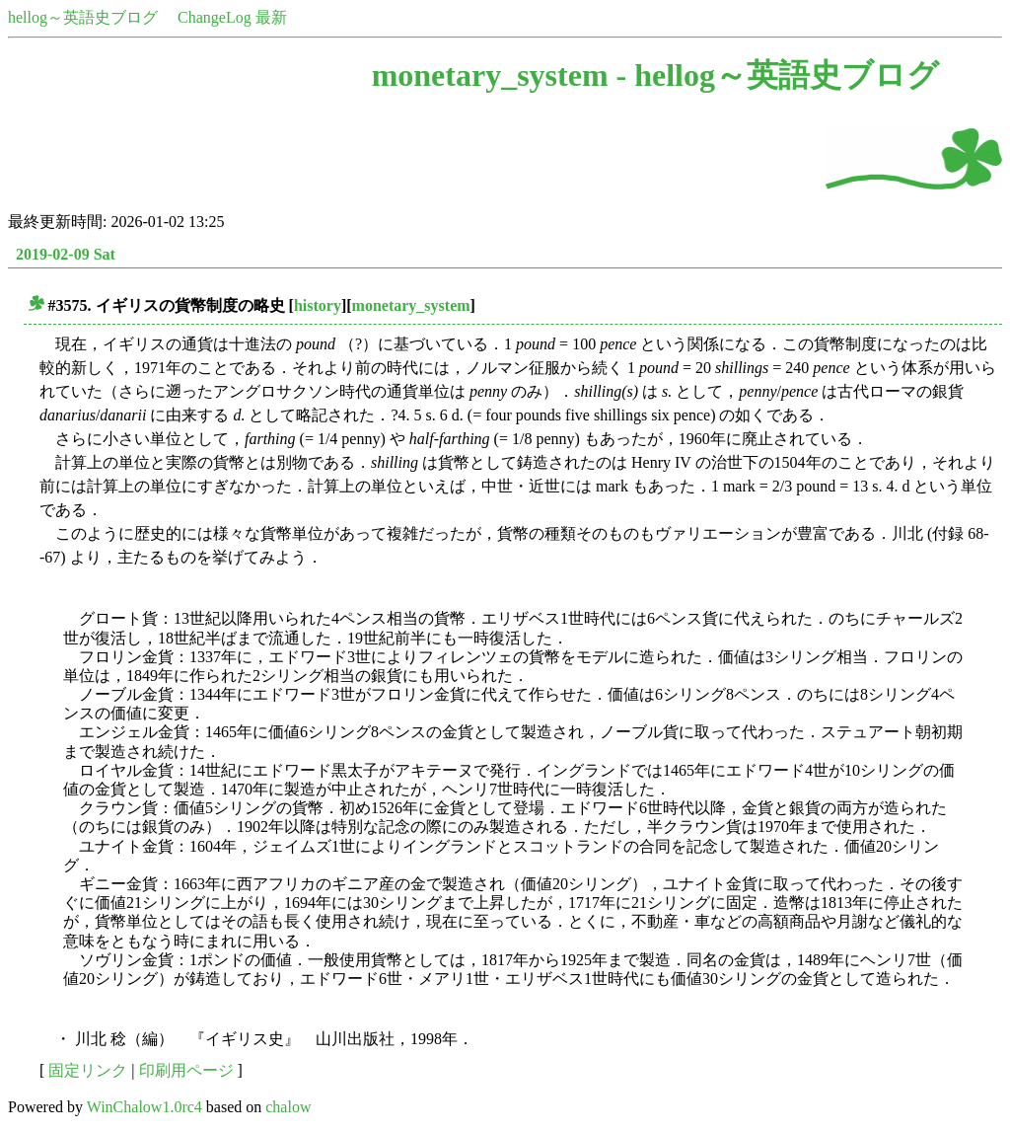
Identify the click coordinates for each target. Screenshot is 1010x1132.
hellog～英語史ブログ (83, 17)
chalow (288, 1106)
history (317, 305)
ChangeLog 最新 (232, 17)
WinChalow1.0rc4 (144, 1106)
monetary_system (411, 305)
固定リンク (87, 1070)
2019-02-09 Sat (65, 254)
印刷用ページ (186, 1070)
